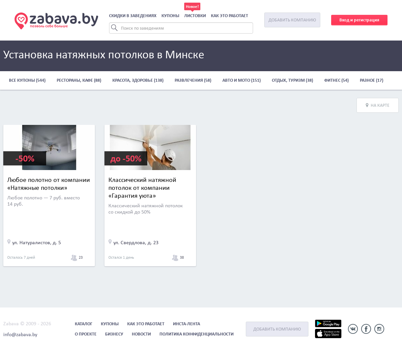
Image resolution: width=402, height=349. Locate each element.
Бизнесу (114, 334)
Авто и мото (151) (241, 80)
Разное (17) (371, 80)
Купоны (170, 15)
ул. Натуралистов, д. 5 (36, 242)
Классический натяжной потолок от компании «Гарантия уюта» (142, 187)
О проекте (86, 334)
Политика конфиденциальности (196, 334)
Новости (141, 334)
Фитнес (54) (336, 80)
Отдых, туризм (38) (292, 80)
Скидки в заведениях (133, 15)
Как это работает (229, 15)
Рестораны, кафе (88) (79, 80)
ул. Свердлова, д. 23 (135, 242)
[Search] (181, 28)
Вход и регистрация (359, 20)
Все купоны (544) (27, 80)
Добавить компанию (292, 20)
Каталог (83, 324)
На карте (377, 105)
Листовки (195, 15)
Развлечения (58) (193, 80)
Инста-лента (186, 324)
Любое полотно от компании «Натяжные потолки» (48, 183)
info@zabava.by (20, 334)
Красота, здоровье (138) (137, 80)
